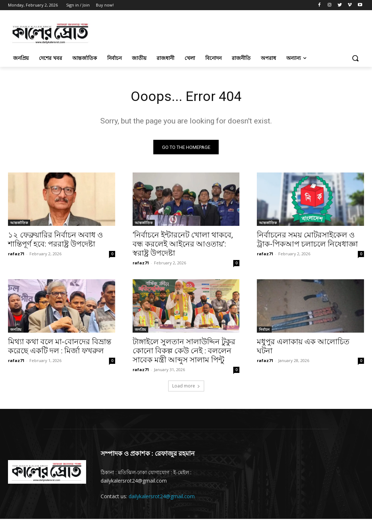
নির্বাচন (264, 330)
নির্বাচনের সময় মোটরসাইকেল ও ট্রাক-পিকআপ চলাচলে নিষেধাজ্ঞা (307, 241)
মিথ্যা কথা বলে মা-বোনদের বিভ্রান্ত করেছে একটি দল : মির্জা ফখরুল (59, 348)
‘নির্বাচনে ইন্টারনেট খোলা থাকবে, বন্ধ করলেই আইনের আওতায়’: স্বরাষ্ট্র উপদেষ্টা (183, 245)
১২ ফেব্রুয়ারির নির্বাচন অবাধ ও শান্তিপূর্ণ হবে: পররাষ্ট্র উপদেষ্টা (55, 241)
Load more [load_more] (186, 387)
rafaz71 (16, 255)
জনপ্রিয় (15, 330)
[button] (355, 58)
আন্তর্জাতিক (19, 224)
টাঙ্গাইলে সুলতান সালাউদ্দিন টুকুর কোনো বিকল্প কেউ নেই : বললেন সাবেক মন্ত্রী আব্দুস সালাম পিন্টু (184, 352)
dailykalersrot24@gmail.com (162, 497)
